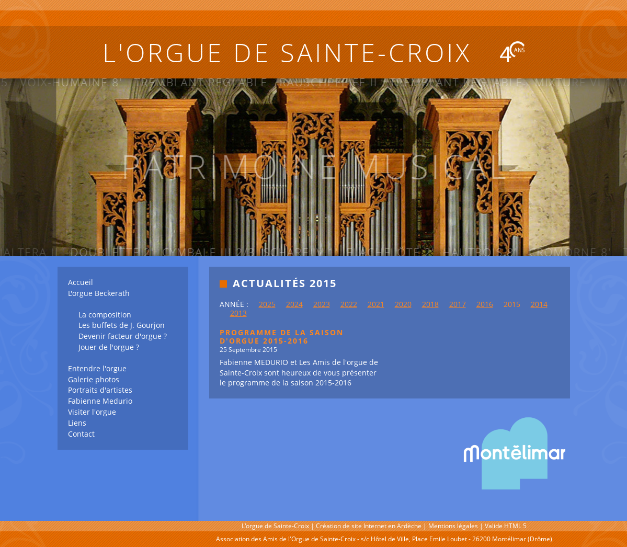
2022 (348, 304)
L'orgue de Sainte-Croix (313, 52)
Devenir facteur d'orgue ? (122, 336)
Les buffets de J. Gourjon (121, 325)
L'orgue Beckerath (99, 293)
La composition (104, 315)
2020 (403, 304)
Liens (77, 423)
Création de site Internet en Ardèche (368, 525)
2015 (512, 304)
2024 (294, 304)
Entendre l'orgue (97, 368)
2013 (238, 313)
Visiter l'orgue (92, 412)
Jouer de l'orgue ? (108, 347)
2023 (321, 304)
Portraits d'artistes (100, 390)
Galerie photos (93, 379)
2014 (539, 304)
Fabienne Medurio (100, 401)
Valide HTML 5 (506, 525)
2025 (267, 304)
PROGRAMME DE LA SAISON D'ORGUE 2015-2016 (282, 336)
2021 (376, 304)
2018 (430, 304)
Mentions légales (453, 525)
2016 (484, 304)
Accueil (80, 282)
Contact (81, 434)
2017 (457, 304)
